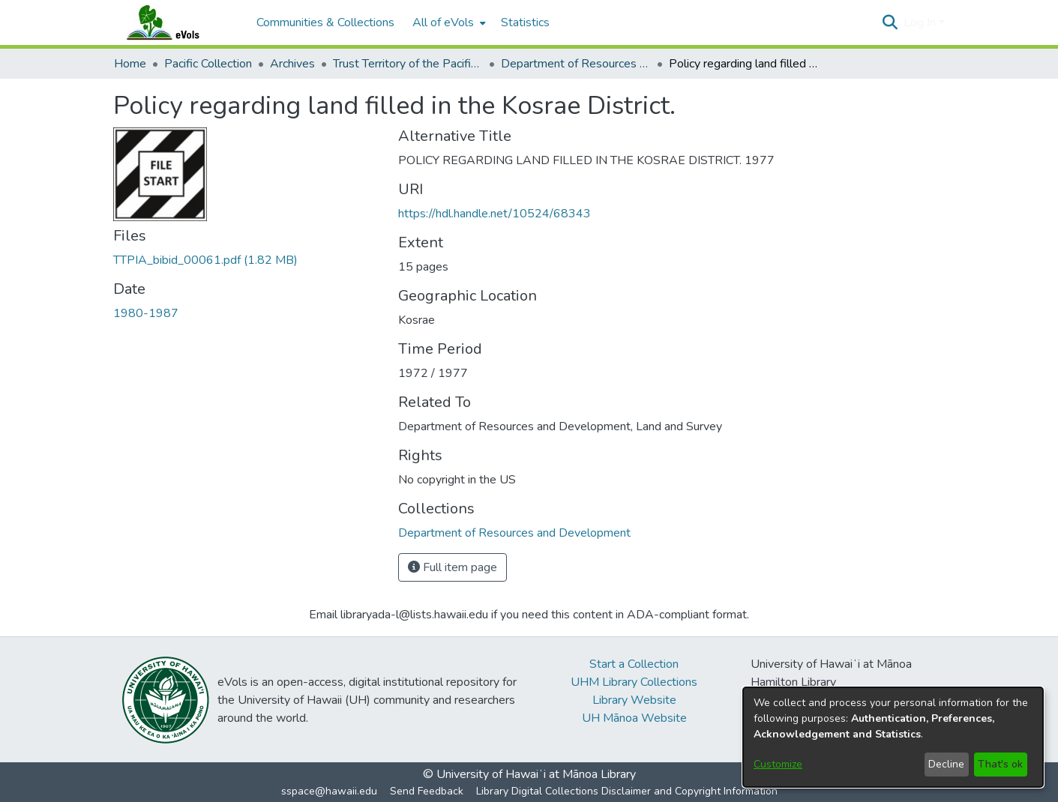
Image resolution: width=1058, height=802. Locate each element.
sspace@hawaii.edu (329, 791)
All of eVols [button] (443, 22)
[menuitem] (447, 22)
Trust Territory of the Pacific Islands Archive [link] (408, 63)
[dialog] (893, 737)
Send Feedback (426, 791)
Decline (946, 764)
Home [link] (130, 63)
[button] (890, 22)
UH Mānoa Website (634, 718)
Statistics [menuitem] (525, 22)
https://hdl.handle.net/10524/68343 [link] (494, 213)
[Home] (177, 22)
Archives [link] (292, 63)
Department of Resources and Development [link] (576, 63)
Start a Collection (634, 664)
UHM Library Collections (634, 682)
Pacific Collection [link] (208, 63)
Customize (778, 764)
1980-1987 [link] (145, 313)
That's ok (1000, 764)
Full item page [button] (452, 567)
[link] (205, 260)
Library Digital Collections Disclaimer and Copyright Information (627, 791)
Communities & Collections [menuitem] (325, 22)
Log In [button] (921, 22)
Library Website (634, 700)
